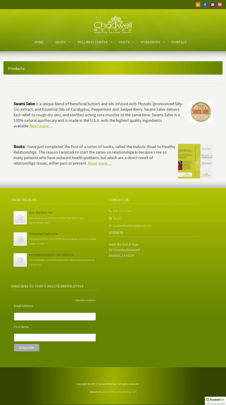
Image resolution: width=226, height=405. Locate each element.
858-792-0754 (122, 211)
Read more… (41, 125)
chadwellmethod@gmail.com (132, 226)
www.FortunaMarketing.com (119, 391)
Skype (117, 218)
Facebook (205, 4)
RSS (198, 4)
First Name (22, 326)
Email (212, 4)
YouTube (220, 4)
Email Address (25, 305)
